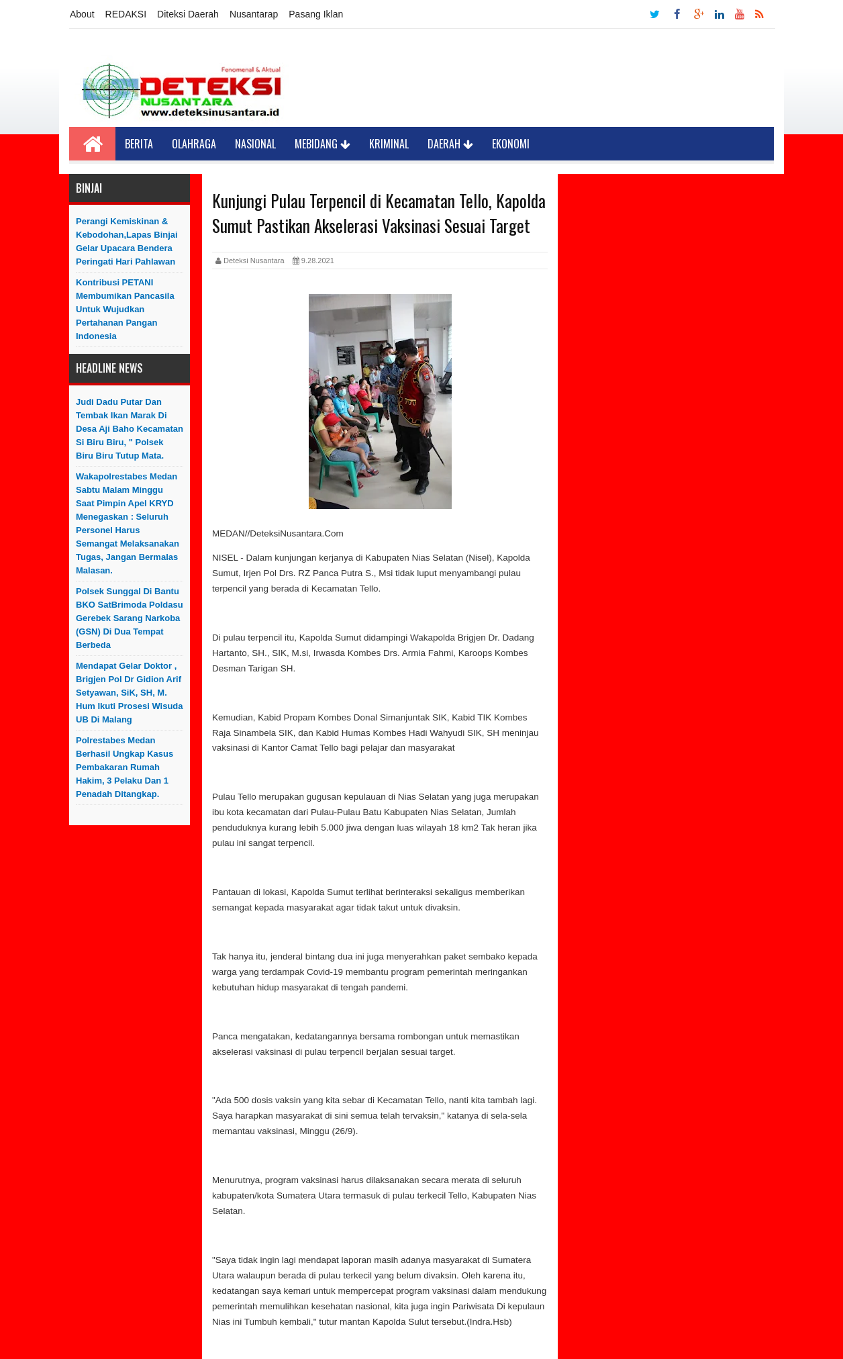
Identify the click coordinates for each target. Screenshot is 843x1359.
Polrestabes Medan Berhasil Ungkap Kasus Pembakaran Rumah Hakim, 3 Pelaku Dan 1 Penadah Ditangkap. (124, 767)
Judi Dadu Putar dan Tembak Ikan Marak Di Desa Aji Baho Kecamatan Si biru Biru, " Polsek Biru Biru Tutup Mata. (129, 429)
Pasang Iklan (316, 14)
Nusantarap (254, 14)
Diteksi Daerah (188, 14)
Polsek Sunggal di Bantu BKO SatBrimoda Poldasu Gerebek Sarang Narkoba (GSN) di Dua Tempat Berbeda (129, 618)
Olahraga (194, 144)
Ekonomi (511, 144)
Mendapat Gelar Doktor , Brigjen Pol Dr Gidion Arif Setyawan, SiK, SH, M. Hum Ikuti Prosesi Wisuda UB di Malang (129, 692)
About (82, 14)
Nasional (255, 144)
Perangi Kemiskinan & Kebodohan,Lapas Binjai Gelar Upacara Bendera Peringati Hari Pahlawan (127, 241)
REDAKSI (125, 14)
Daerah (450, 144)
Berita (139, 144)
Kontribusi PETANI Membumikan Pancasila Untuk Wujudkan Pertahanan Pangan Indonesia (125, 309)
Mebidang (322, 144)
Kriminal (389, 144)
